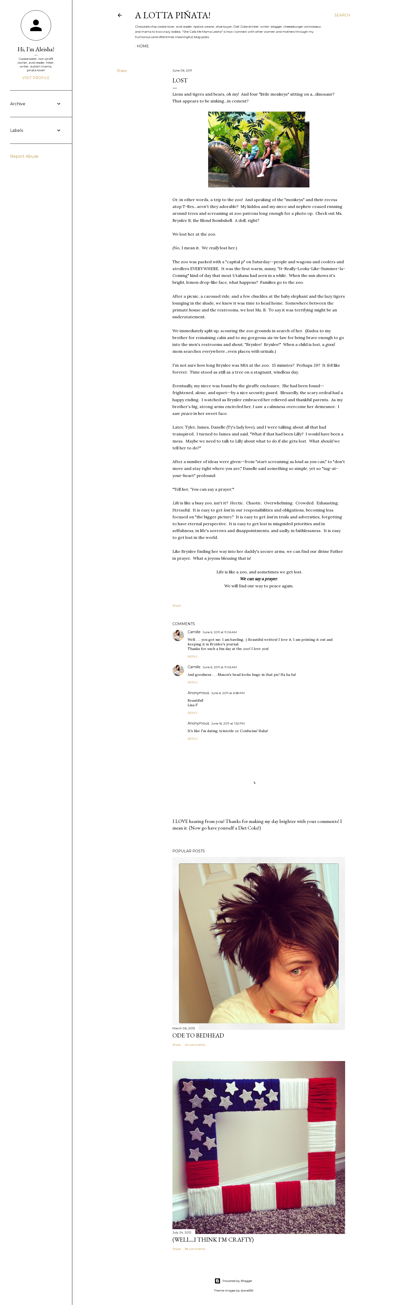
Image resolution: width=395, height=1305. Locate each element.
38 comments (195, 1249)
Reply (193, 656)
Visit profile (36, 78)
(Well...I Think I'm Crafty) (213, 1239)
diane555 (247, 1290)
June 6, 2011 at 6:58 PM (228, 693)
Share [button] (122, 70)
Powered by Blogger (233, 1281)
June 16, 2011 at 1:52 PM (228, 723)
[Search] (342, 15)
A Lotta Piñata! (172, 15)
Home (143, 46)
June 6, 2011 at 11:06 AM (220, 632)
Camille (194, 632)
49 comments (195, 1045)
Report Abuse (24, 156)
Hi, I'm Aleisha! (35, 49)
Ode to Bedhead (198, 1035)
